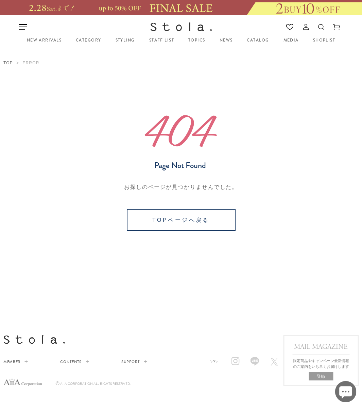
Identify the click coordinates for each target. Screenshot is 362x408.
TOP (8, 63)
